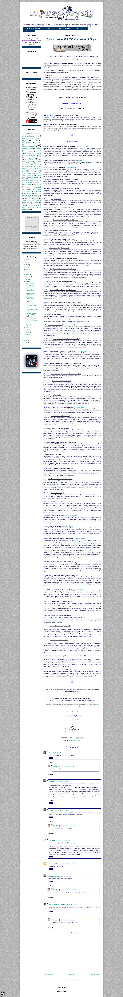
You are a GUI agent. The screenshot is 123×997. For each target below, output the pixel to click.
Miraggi (27, 177)
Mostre (24, 179)
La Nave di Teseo (34, 170)
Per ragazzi (38, 187)
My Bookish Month (33, 180)
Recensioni (49, 28)
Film (26, 157)
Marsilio (24, 175)
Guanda (31, 164)
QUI (68, 716)
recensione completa (49, 117)
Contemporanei (28, 146)
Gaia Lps (55, 766)
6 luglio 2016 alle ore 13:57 (68, 890)
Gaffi (26, 159)
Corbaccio (38, 148)
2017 (25, 265)
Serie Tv (24, 197)
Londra (24, 171)
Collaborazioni (26, 142)
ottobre (28, 274)
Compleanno (38, 142)
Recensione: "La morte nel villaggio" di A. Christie (31, 305)
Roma (23, 195)
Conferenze (31, 144)
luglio (27, 281)
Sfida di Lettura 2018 (27, 200)
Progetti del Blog (36, 189)
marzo (27, 332)
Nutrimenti (31, 187)
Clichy (35, 140)
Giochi (37, 161)
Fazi (26, 155)
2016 (25, 267)
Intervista (24, 168)
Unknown (52, 840)
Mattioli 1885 (31, 175)
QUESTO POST (87, 70)
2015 (25, 340)
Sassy (36, 195)
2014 (25, 342)
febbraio (28, 334)
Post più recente (49, 974)
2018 (25, 262)
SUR (37, 204)
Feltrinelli (32, 155)
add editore (31, 133)
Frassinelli (32, 157)
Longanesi (32, 171)
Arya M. (51, 810)
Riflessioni (28, 193)
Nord (37, 186)
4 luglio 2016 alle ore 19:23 (68, 864)
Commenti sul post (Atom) (75, 980)
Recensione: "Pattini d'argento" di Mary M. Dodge (30, 315)
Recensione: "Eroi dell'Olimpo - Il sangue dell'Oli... (30, 285)
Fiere (39, 155)
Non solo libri (37, 184)
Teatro (33, 205)
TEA (29, 205)
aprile (27, 329)
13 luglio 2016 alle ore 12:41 (68, 904)
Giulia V (51, 781)
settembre (28, 276)
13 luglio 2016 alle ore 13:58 (68, 920)
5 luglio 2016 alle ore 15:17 (63, 876)
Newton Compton (26, 184)
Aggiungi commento (72, 933)
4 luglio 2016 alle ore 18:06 (62, 840)
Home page (72, 974)
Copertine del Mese (27, 148)
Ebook (30, 151)
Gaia (31, 159)
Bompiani (31, 136)
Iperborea (31, 168)
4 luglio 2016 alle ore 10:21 (59, 753)
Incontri (36, 166)
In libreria (28, 166)
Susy (50, 753)
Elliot (33, 153)
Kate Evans (52, 876)
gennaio (28, 337)
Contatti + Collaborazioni (33, 28)
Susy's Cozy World (54, 904)
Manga (37, 173)
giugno (27, 324)
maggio (28, 327)
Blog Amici (29, 31)
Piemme (27, 189)
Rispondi (50, 774)
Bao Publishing (26, 135)
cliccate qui (31, 44)
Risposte (51, 762)
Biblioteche (35, 135)
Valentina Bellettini (54, 864)
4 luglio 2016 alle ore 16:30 (61, 810)
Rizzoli (36, 193)
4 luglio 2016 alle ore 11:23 (61, 781)
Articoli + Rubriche (64, 28)
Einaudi (26, 153)
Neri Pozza (37, 182)
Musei (30, 179)
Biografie (24, 136)
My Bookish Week (27, 182)
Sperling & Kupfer (27, 204)
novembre (28, 271)
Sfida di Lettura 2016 (74, 740)
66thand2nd (24, 133)
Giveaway (30, 163)
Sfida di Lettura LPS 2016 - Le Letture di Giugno (31, 320)
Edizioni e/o (38, 151)
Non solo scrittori (29, 186)
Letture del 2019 (80, 28)
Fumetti (39, 157)
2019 (25, 260)
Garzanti (31, 161)
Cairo (30, 138)
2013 (25, 345)
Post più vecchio (95, 974)
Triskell (29, 207)
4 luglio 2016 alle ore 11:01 (68, 766)
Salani (29, 195)
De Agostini (27, 150)
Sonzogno (35, 202)
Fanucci (39, 153)
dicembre (28, 269)
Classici (24, 140)
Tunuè (34, 207)
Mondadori (34, 177)
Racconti (28, 191)
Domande (24, 151)
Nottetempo (24, 187)
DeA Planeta (36, 150)
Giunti (23, 163)
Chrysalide (36, 138)
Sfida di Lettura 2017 (31, 198)
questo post (53, 84)
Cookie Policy (36, 248)
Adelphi (37, 133)
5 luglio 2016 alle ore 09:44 (68, 826)
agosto (27, 279)
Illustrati (38, 164)
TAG (23, 205)
